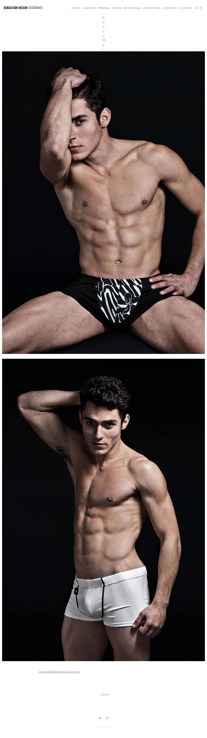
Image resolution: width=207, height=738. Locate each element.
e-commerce (169, 8)
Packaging (89, 8)
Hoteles (117, 8)
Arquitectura (151, 8)
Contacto (186, 8)
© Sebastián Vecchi (103, 726)
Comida (76, 8)
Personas (103, 8)
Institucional (132, 8)
